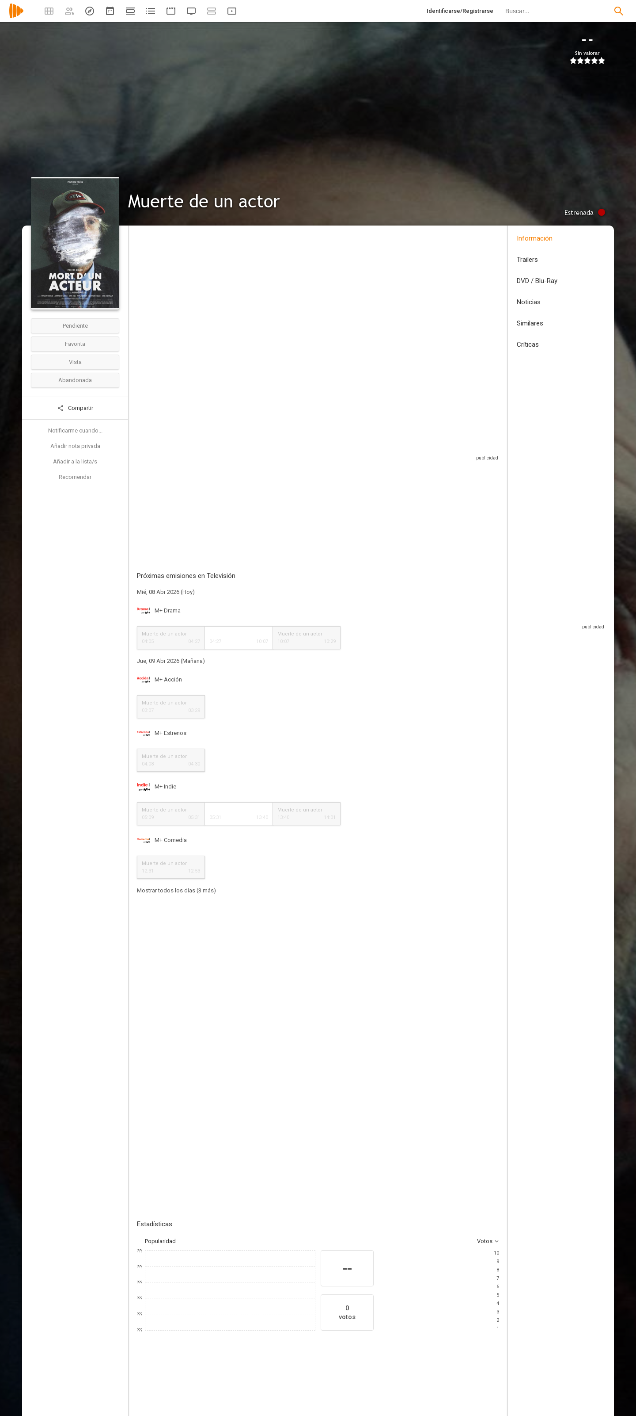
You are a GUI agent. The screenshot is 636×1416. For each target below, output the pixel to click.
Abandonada (75, 380)
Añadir (203, 967)
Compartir (75, 408)
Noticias (529, 302)
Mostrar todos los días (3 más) (176, 870)
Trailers (527, 260)
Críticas (528, 344)
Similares (530, 323)
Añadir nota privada (75, 446)
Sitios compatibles (404, 459)
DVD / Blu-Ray (537, 281)
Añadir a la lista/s (75, 461)
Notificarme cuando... (75, 430)
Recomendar (75, 477)
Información (535, 238)
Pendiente (75, 325)
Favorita (75, 344)
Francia (146, 291)
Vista (75, 362)
